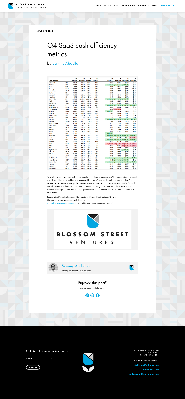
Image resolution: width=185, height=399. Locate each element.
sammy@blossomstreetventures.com (61, 203)
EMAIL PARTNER (169, 5)
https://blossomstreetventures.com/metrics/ (94, 203)
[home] (27, 6)
